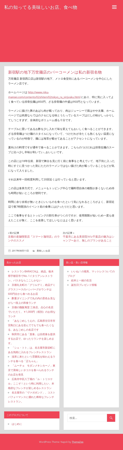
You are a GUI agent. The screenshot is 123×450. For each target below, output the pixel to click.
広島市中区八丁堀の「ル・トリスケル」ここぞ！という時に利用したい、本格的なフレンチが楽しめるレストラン (31, 383)
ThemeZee (77, 441)
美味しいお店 (43, 250)
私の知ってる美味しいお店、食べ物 (40, 7)
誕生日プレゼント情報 (84, 285)
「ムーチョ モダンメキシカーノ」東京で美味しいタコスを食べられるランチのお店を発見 (31, 370)
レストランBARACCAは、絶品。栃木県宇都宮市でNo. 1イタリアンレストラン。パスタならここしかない (31, 276)
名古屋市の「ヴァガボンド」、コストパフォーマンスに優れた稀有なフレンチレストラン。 (31, 397)
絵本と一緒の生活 (81, 280)
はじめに (17, 424)
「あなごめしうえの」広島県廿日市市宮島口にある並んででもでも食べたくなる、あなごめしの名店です (31, 325)
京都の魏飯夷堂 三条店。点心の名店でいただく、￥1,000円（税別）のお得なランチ (31, 312)
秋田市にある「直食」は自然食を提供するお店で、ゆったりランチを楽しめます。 (31, 338)
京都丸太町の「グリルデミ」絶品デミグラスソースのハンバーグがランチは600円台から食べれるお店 (31, 289)
